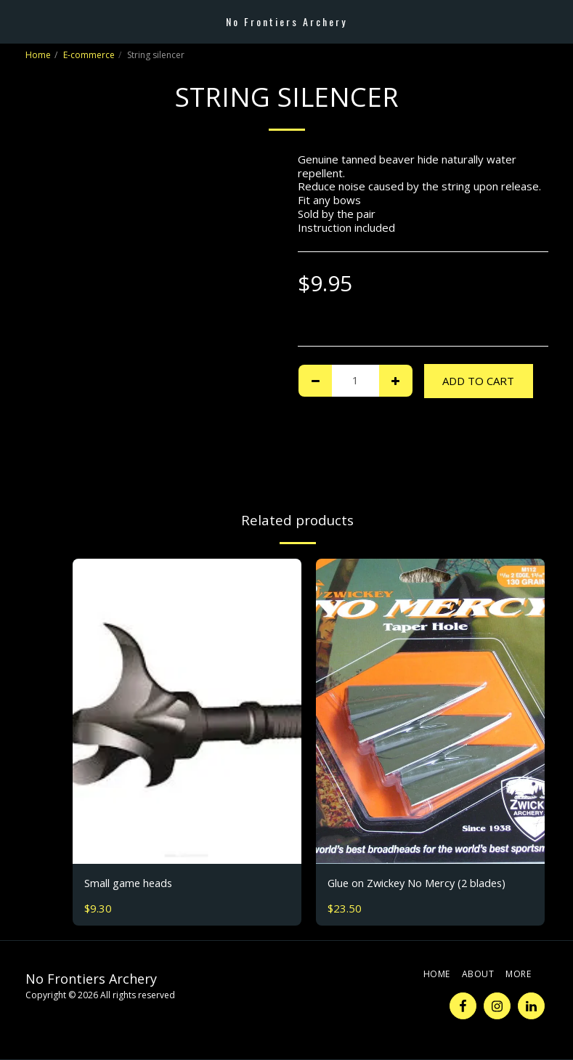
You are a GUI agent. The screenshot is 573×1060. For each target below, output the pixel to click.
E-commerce (89, 55)
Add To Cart (478, 380)
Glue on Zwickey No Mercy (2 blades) (420, 883)
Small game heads (129, 883)
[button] (16, 21)
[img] (187, 711)
